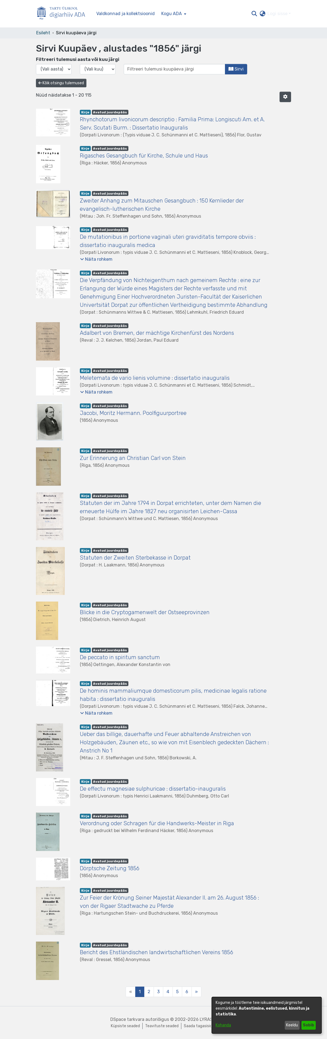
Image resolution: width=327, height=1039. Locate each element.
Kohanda (223, 1025)
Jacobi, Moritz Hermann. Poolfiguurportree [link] (133, 413)
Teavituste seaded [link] (162, 1026)
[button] (254, 13)
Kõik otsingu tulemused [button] (61, 83)
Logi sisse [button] (278, 13)
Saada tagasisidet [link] (200, 1026)
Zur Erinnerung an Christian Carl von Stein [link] (133, 458)
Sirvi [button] (236, 69)
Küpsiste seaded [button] (125, 1026)
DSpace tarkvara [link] (127, 1019)
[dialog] (267, 1015)
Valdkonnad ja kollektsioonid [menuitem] (125, 13)
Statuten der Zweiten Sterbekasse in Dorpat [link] (135, 557)
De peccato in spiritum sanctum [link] (120, 657)
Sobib (308, 1025)
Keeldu (292, 1025)
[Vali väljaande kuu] (97, 69)
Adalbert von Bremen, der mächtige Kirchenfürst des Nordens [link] (157, 333)
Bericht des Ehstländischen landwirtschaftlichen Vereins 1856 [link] (156, 952)
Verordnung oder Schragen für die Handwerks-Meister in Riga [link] (157, 823)
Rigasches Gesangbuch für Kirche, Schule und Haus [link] (144, 155)
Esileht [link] (43, 32)
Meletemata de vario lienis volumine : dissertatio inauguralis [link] (155, 378)
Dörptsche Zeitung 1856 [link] (109, 868)
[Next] (196, 992)
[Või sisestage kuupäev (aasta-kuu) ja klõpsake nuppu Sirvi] (174, 69)
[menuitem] (173, 13)
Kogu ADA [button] (171, 13)
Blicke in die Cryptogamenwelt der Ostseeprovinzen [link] (145, 612)
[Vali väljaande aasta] (54, 69)
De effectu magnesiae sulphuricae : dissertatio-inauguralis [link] (153, 788)
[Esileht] (63, 13)
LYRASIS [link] (208, 1019)
